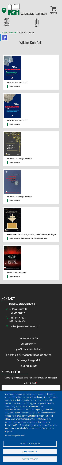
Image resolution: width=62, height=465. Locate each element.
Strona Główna (9, 32)
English (7, 22)
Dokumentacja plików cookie (15, 436)
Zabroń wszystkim (29, 451)
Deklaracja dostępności (28, 360)
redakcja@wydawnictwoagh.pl (25, 326)
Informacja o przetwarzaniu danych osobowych (28, 354)
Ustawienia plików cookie (30, 444)
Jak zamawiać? (28, 343)
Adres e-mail (30, 383)
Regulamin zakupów (28, 338)
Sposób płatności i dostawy (28, 349)
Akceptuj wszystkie (30, 459)
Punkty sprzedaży (28, 365)
